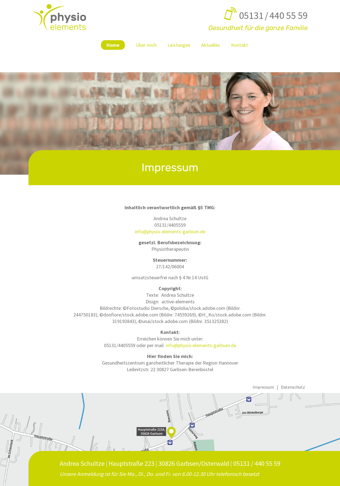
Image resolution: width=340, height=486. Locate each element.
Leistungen (179, 45)
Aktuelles (210, 45)
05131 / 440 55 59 (273, 15)
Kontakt (239, 45)
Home (112, 45)
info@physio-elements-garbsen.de (170, 231)
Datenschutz (293, 387)
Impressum (263, 387)
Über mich (146, 45)
